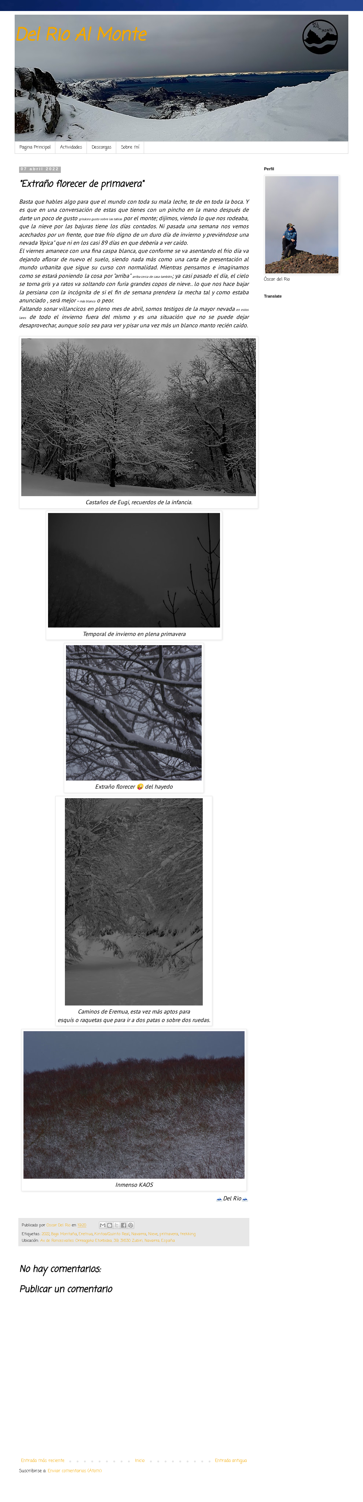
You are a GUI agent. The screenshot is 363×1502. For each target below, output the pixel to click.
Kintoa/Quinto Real (112, 1234)
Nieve (153, 1234)
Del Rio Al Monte (80, 36)
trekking (187, 1234)
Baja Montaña (64, 1234)
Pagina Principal (35, 147)
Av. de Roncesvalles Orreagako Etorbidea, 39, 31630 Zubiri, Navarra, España (107, 1241)
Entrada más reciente (43, 1461)
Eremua (86, 1234)
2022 (46, 1234)
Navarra (138, 1234)
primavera (169, 1234)
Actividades (71, 147)
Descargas (101, 147)
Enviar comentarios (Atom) (75, 1471)
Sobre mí (130, 147)
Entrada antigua (231, 1461)
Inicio (139, 1461)
